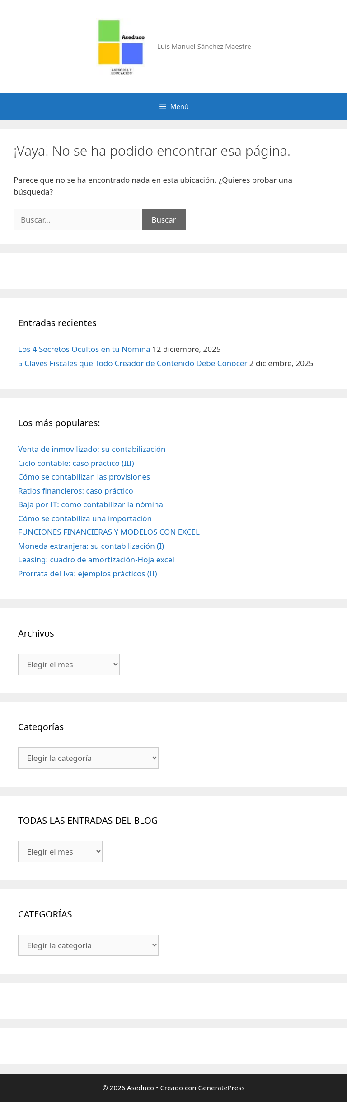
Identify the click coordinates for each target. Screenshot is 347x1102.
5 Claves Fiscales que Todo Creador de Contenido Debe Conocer (132, 363)
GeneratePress (221, 1087)
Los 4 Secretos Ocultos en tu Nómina (84, 349)
